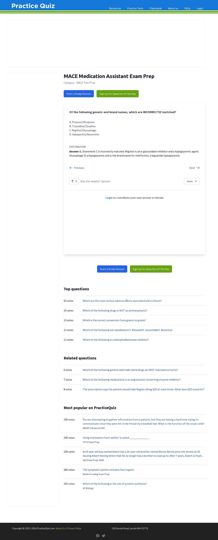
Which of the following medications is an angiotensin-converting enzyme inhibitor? (132, 379)
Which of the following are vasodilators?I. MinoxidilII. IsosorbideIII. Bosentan (127, 330)
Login (200, 8)
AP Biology (88, 488)
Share (192, 181)
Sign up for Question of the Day (117, 93)
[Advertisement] (106, 43)
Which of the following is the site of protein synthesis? (115, 483)
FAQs (187, 8)
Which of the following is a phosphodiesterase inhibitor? (116, 339)
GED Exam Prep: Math (93, 460)
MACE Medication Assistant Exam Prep (109, 76)
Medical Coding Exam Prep (96, 474)
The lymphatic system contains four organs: (108, 469)
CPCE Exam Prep (91, 442)
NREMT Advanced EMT (94, 428)
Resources (115, 8)
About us (173, 8)
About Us (60, 528)
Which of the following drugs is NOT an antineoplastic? (115, 310)
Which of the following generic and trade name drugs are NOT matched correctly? (130, 370)
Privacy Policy (74, 528)
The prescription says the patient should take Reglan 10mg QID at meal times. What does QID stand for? (143, 389)
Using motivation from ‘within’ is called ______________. (116, 437)
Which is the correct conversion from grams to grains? (114, 320)
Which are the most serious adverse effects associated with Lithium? (122, 300)
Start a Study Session (79, 93)
